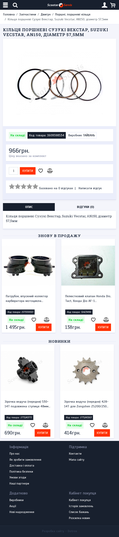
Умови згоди (17, 477)
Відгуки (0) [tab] (85, 207)
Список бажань (79, 512)
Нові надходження (21, 512)
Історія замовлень (81, 506)
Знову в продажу (59, 235)
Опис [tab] (29, 207)
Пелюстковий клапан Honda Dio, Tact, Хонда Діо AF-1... (89, 298)
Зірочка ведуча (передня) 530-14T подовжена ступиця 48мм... (29, 404)
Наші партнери (19, 483)
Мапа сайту (76, 459)
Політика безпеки (21, 471)
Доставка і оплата (21, 465)
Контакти (75, 453)
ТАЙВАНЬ (89, 135)
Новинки (60, 341)
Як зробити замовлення (25, 459)
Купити (27, 171)
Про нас (14, 453)
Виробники (16, 500)
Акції (12, 506)
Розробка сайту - (59, 531)
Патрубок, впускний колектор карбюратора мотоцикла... (28, 298)
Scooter (59, 5)
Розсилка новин (79, 518)
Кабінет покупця (80, 500)
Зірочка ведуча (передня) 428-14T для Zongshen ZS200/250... (88, 404)
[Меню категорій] (6, 5)
